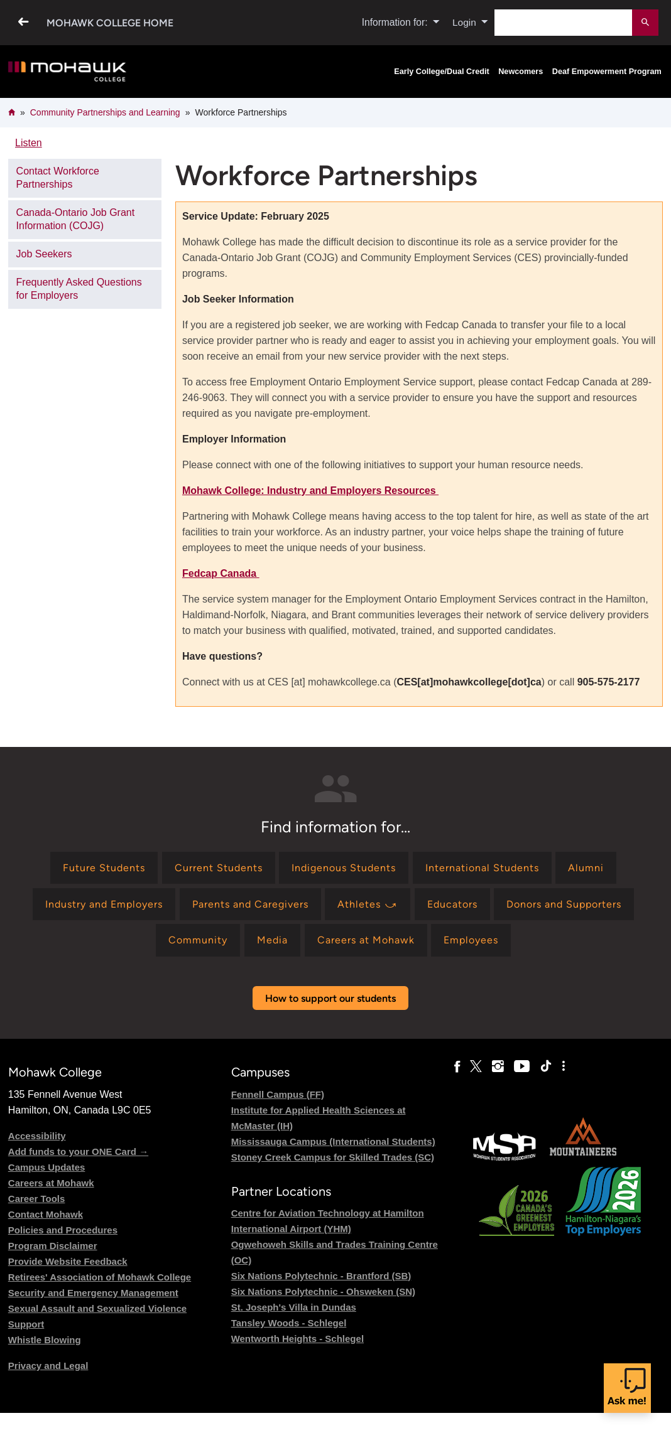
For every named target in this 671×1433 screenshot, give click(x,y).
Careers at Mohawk (51, 1183)
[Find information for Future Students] (104, 868)
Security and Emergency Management (93, 1292)
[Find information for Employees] (471, 940)
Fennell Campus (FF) (277, 1094)
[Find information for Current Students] (218, 868)
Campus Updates (46, 1167)
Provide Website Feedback (68, 1261)
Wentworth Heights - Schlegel (297, 1338)
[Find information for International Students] (482, 868)
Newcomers (520, 71)
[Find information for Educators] (452, 904)
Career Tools (36, 1198)
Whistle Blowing (44, 1339)
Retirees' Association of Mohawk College (99, 1277)
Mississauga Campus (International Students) (333, 1141)
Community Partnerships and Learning (105, 112)
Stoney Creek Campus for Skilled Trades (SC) (332, 1157)
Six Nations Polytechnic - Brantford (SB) (321, 1275)
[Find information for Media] (272, 940)
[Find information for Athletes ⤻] (367, 904)
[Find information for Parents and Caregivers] (250, 904)
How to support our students (330, 998)
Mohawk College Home (109, 23)
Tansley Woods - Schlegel (289, 1323)
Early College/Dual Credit (441, 71)
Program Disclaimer (52, 1245)
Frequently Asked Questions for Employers (79, 289)
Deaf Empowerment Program (607, 71)
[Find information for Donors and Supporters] (564, 904)
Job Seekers (44, 254)
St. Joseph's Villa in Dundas (293, 1307)
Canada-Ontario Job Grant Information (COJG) (75, 219)
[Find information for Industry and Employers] (104, 904)
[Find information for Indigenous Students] (343, 868)
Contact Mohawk (45, 1214)
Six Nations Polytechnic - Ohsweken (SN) (323, 1291)
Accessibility (37, 1135)
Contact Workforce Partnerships (57, 178)
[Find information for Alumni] (585, 868)
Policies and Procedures (62, 1230)
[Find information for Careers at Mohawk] (366, 940)
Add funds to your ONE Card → (78, 1151)
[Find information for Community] (198, 940)
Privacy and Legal (48, 1365)
